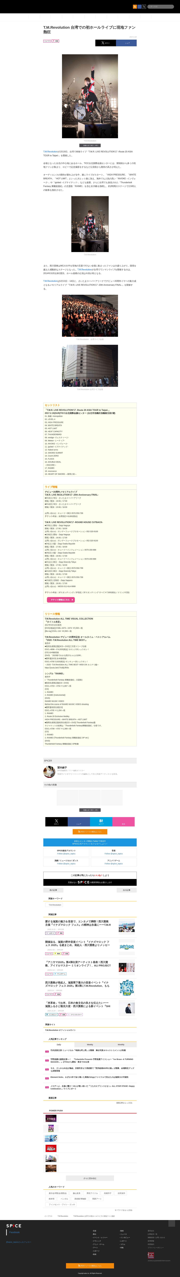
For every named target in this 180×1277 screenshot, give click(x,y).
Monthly (121, 1045)
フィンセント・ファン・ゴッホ (61, 1204)
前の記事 (51, 890)
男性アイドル (91, 1193)
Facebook (14, 1232)
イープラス (48, 1216)
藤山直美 (75, 1193)
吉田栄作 (120, 1193)
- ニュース (123, 1234)
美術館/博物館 (79, 1199)
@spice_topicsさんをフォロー (18, 1242)
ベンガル (63, 1199)
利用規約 (151, 1244)
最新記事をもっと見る (125, 1103)
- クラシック (96, 1241)
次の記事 (129, 890)
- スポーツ (95, 1251)
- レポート (123, 1241)
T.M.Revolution (50, 152)
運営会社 (151, 1231)
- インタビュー (124, 1237)
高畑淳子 (106, 1193)
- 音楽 (94, 1231)
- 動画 (121, 1231)
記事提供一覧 (152, 1234)
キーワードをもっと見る (125, 1210)
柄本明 (50, 1199)
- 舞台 (94, 1234)
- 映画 (94, 1254)
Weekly (90, 1045)
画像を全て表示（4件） (90, 145)
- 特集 (121, 1248)
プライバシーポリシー (156, 1248)
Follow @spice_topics (66, 854)
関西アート (96, 1199)
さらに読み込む (97, 1178)
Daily (59, 1045)
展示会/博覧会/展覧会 (57, 1193)
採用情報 (151, 1241)
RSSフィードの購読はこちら (91, 832)
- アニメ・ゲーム (98, 1244)
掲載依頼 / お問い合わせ (156, 1237)
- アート (95, 1248)
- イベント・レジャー (99, 1237)
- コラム (122, 1244)
